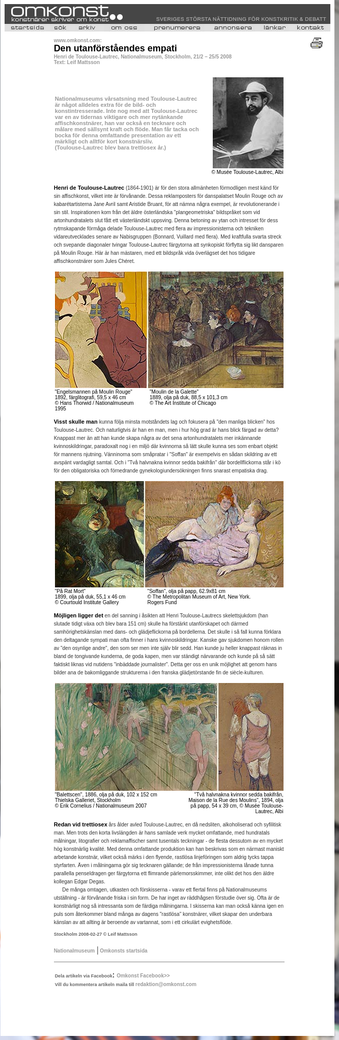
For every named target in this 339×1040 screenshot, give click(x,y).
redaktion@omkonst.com (165, 984)
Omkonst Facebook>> (143, 975)
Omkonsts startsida (122, 951)
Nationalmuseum (74, 951)
